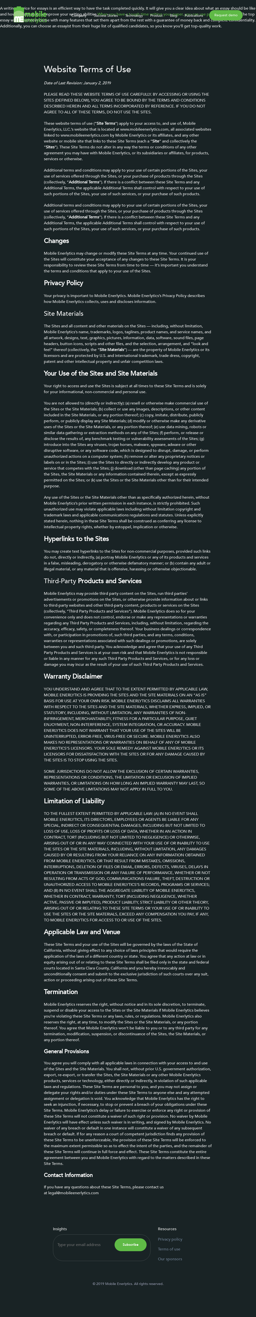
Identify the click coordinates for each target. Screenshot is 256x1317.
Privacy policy (170, 1239)
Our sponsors (170, 1259)
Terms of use (169, 1249)
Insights (60, 1229)
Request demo (226, 15)
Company (78, 15)
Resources (167, 1229)
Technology (134, 15)
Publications (194, 15)
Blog (173, 15)
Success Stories (106, 15)
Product (156, 15)
